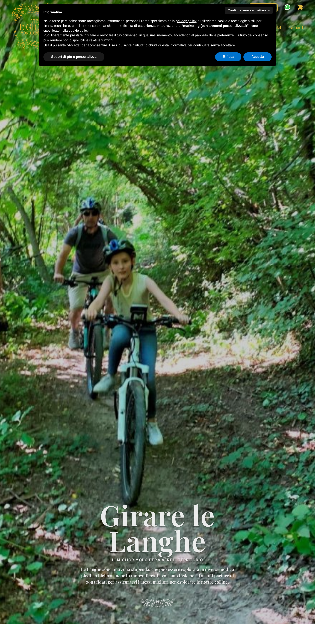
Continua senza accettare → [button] (249, 10)
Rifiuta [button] (228, 57)
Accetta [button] (257, 57)
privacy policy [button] (186, 21)
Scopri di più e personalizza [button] (73, 57)
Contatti (295, 27)
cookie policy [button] (78, 30)
